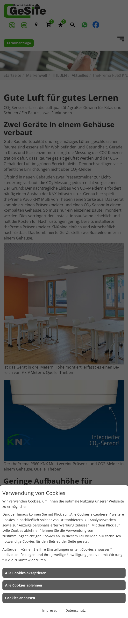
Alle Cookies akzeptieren (25, 573)
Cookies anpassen (20, 597)
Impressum (51, 610)
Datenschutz (75, 610)
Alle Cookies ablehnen (23, 585)
